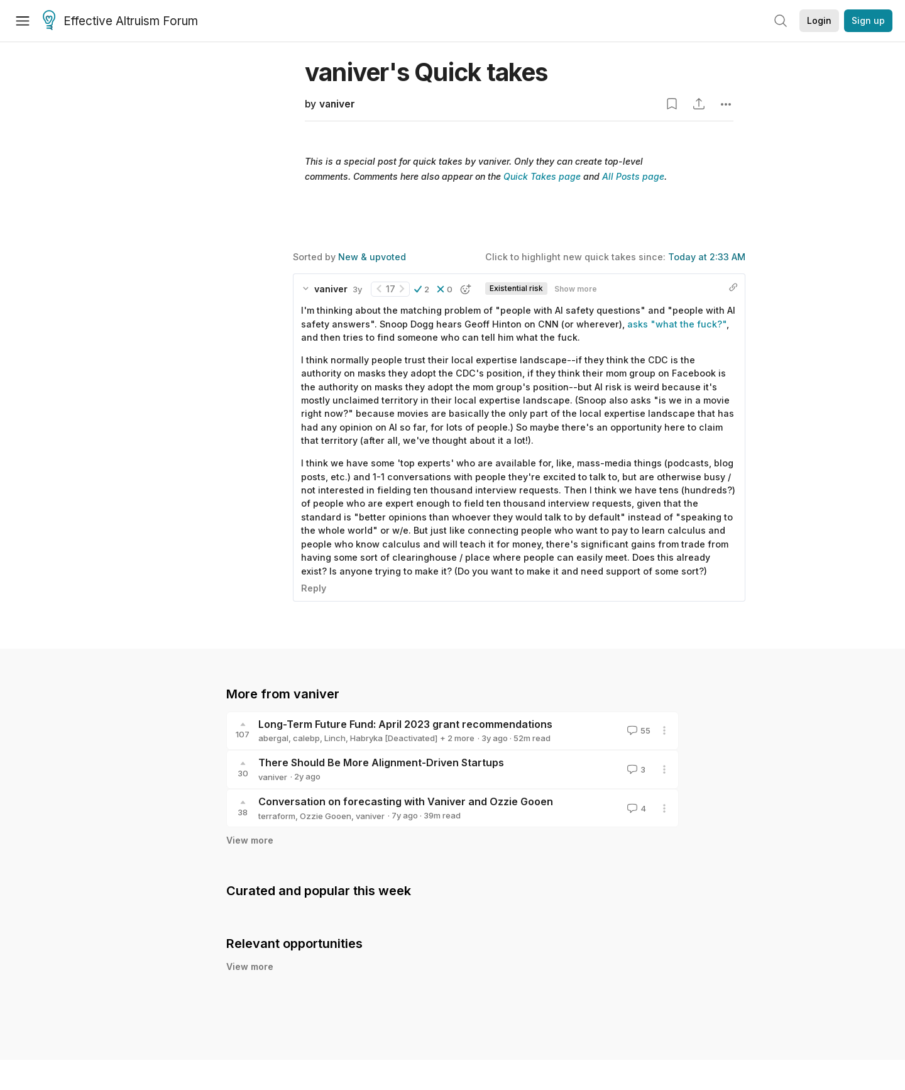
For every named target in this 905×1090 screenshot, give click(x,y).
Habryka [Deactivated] (393, 738)
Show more (575, 289)
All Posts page (633, 176)
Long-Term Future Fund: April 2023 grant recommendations (405, 724)
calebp (306, 738)
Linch (335, 738)
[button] (421, 289)
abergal (273, 738)
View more (249, 840)
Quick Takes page (542, 176)
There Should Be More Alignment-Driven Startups (381, 762)
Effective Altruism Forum (120, 21)
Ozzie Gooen (325, 816)
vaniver (337, 104)
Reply (313, 588)
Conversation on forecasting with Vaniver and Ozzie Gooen (405, 801)
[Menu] (23, 21)
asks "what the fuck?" (677, 324)
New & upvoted (372, 256)
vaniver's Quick (426, 72)
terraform (276, 816)
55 (637, 730)
